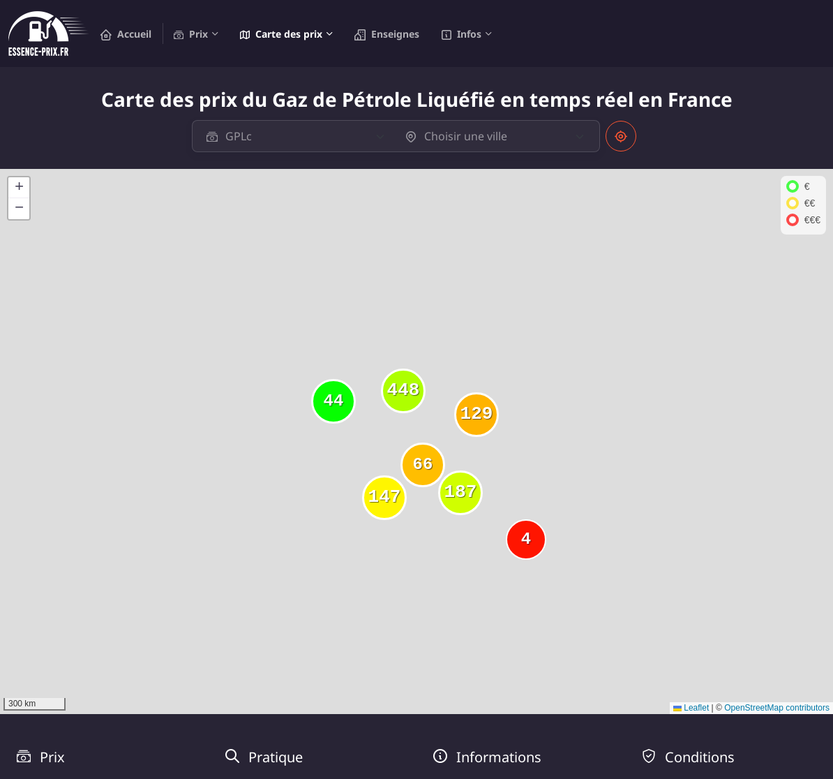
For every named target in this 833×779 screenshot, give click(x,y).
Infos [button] (461, 33)
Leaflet (691, 708)
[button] (344, 412)
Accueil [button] (125, 33)
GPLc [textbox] (238, 136)
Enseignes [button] (386, 33)
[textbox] (496, 136)
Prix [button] (185, 33)
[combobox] (306, 137)
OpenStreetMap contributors (777, 708)
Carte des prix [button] (281, 33)
